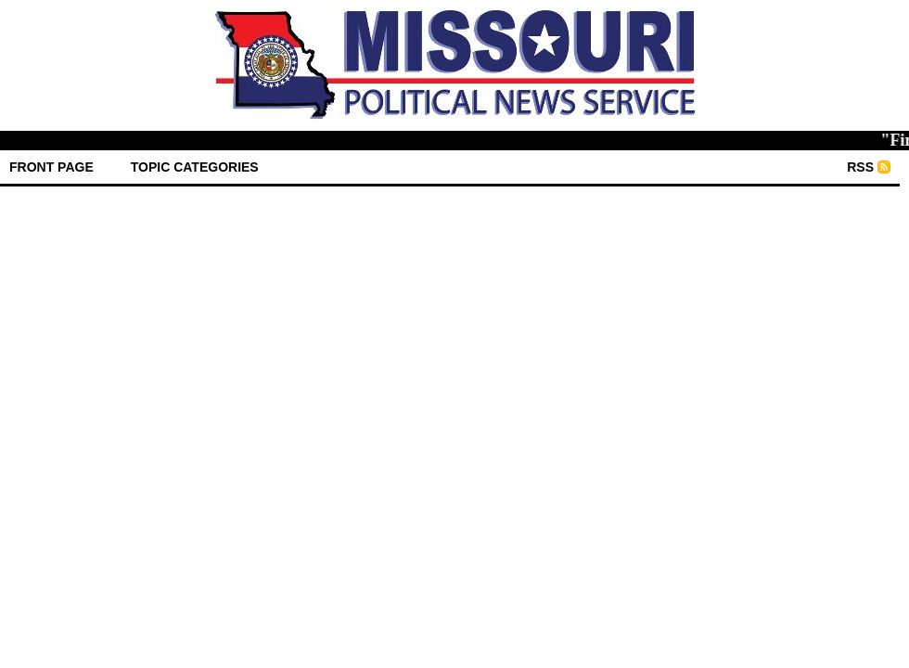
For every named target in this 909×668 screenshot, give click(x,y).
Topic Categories (195, 167)
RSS (860, 167)
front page (51, 167)
